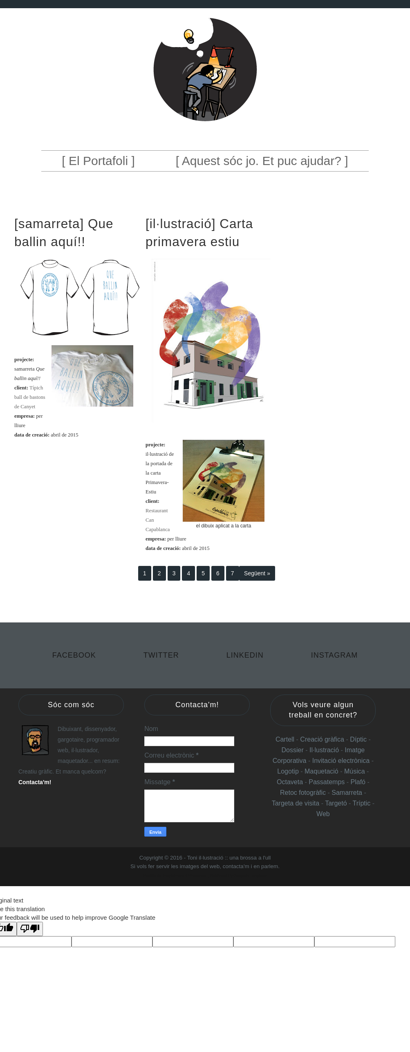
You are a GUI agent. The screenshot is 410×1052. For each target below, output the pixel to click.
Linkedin (246, 655)
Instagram (334, 655)
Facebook (75, 655)
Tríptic (362, 803)
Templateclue (173, 875)
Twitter (162, 655)
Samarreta (348, 792)
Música (354, 771)
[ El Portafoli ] (98, 160)
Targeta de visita (296, 803)
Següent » (257, 573)
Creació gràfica (322, 739)
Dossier (294, 750)
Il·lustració (325, 750)
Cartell (285, 739)
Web (323, 813)
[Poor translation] (30, 929)
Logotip (288, 771)
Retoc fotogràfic (303, 792)
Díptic (359, 739)
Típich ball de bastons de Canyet (29, 397)
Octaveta (291, 781)
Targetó (337, 803)
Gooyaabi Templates (250, 875)
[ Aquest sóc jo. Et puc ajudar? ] (262, 160)
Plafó (359, 781)
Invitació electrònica (341, 760)
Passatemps (327, 781)
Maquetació (322, 771)
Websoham (197, 875)
